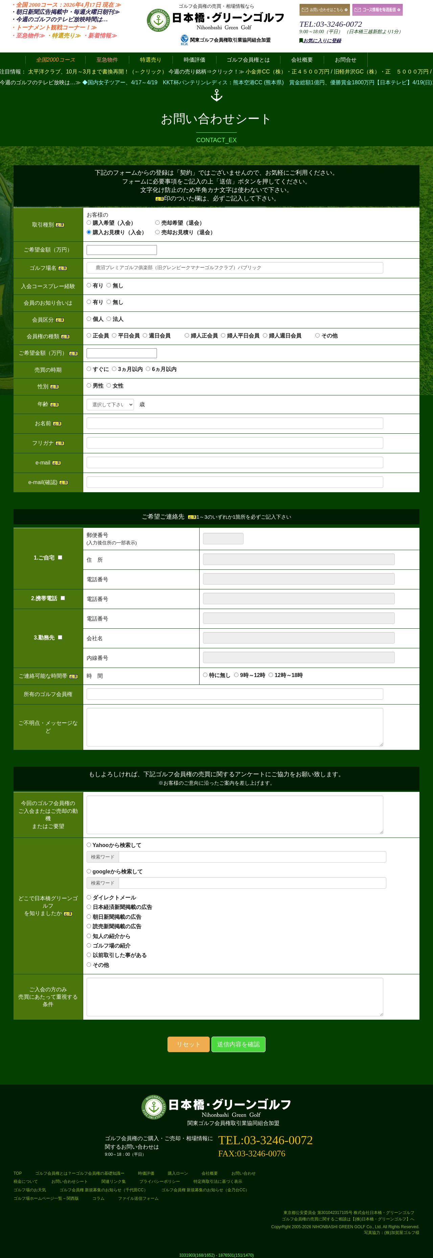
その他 (329, 336)
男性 (98, 386)
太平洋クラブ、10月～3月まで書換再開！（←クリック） (97, 71)
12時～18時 (289, 675)
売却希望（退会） (183, 223)
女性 (118, 386)
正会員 (101, 336)
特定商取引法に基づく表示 (217, 1181)
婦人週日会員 (290, 336)
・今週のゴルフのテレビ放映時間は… (59, 19)
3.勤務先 (48, 638)
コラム (98, 1198)
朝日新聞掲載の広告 (117, 917)
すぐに (101, 369)
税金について (26, 1181)
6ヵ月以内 (164, 369)
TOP (18, 1173)
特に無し (220, 675)
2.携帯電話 (48, 598)
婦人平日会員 (243, 336)
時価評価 (146, 1173)
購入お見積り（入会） (120, 232)
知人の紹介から (112, 936)
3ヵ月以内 (130, 369)
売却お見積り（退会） (188, 232)
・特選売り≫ (63, 35)
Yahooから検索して (117, 845)
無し (118, 285)
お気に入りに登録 (322, 40)
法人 (118, 319)
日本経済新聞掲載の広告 (122, 907)
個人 (98, 319)
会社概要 (210, 1173)
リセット (189, 1044)
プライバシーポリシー (159, 1181)
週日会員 (165, 336)
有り (98, 285)
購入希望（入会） (114, 223)
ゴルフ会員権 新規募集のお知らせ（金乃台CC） (205, 1190)
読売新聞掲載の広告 (117, 926)
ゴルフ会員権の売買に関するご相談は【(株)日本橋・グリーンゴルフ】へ (348, 1219)
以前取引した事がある (120, 955)
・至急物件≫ (27, 35)
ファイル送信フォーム (138, 1198)
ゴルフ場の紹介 (112, 946)
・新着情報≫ (99, 35)
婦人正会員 (204, 336)
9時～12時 (253, 675)
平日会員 (129, 336)
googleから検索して (118, 871)
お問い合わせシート (69, 1181)
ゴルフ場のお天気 (30, 1190)
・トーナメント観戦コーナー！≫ (53, 27)
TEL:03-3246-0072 (330, 24)
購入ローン (178, 1173)
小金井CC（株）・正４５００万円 (288, 71)
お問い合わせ (243, 1173)
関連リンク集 (113, 1181)
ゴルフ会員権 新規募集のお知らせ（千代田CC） (104, 1190)
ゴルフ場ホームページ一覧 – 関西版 (46, 1198)
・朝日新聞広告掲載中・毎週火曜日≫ (64, 12)
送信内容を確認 (238, 1044)
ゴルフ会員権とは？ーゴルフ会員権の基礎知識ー (79, 1173)
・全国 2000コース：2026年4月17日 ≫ (65, 5)
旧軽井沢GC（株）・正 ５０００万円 (382, 71)
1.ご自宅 (48, 558)
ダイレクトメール (114, 898)
